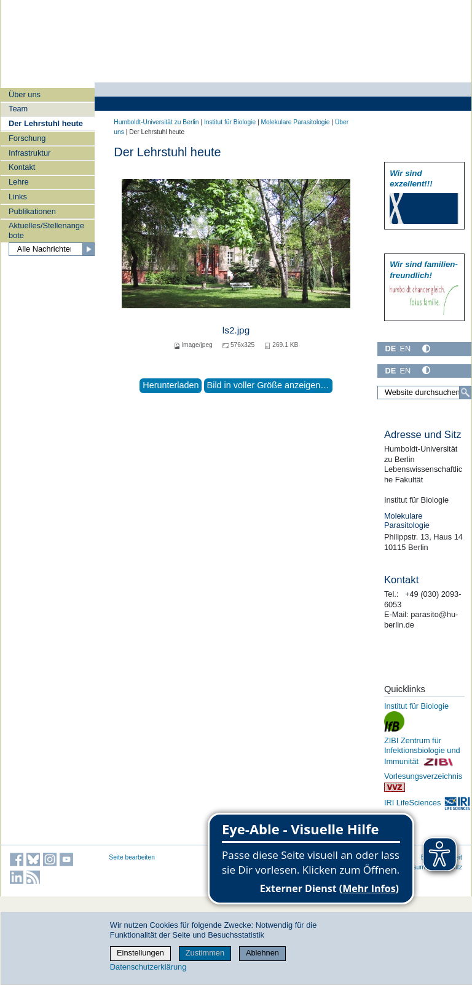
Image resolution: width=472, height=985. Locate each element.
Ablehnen (262, 952)
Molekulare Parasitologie (295, 122)
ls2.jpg (236, 330)
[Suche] (465, 392)
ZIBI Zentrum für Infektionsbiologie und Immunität (422, 751)
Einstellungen (140, 952)
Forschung (27, 138)
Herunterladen (171, 385)
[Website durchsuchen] (424, 392)
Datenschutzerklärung (148, 966)
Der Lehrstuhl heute (46, 123)
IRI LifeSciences (427, 802)
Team (18, 108)
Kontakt (22, 167)
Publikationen (32, 211)
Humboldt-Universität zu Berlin (156, 122)
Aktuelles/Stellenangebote (46, 230)
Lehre (19, 181)
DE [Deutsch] (390, 348)
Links (18, 196)
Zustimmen (205, 952)
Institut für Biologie (230, 122)
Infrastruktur (29, 153)
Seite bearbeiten (132, 857)
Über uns (25, 94)
